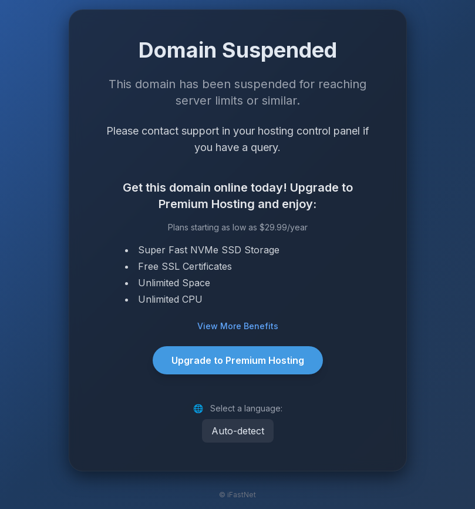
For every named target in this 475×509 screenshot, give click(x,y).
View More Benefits (237, 326)
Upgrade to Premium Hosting (237, 360)
